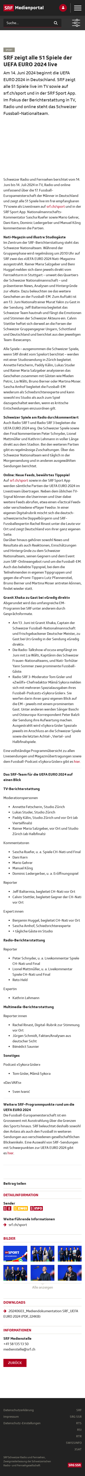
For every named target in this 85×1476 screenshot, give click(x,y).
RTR (79, 1436)
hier (10, 1153)
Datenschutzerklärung (18, 1410)
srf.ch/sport (55, 206)
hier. (77, 761)
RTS (79, 1423)
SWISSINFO (74, 1443)
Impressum (11, 1417)
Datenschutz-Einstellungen (22, 1423)
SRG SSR (76, 1417)
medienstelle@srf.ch (19, 1349)
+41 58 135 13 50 (16, 1344)
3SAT (78, 1449)
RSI (79, 1430)
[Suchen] (26, 23)
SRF (79, 1410)
